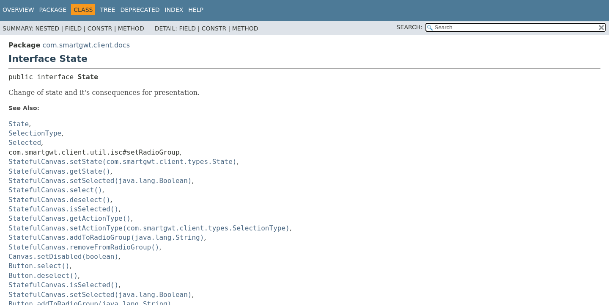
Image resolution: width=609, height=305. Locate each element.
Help (195, 9)
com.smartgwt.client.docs (86, 45)
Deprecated (139, 9)
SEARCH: (409, 27)
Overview (18, 9)
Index (174, 9)
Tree (107, 9)
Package (53, 9)
